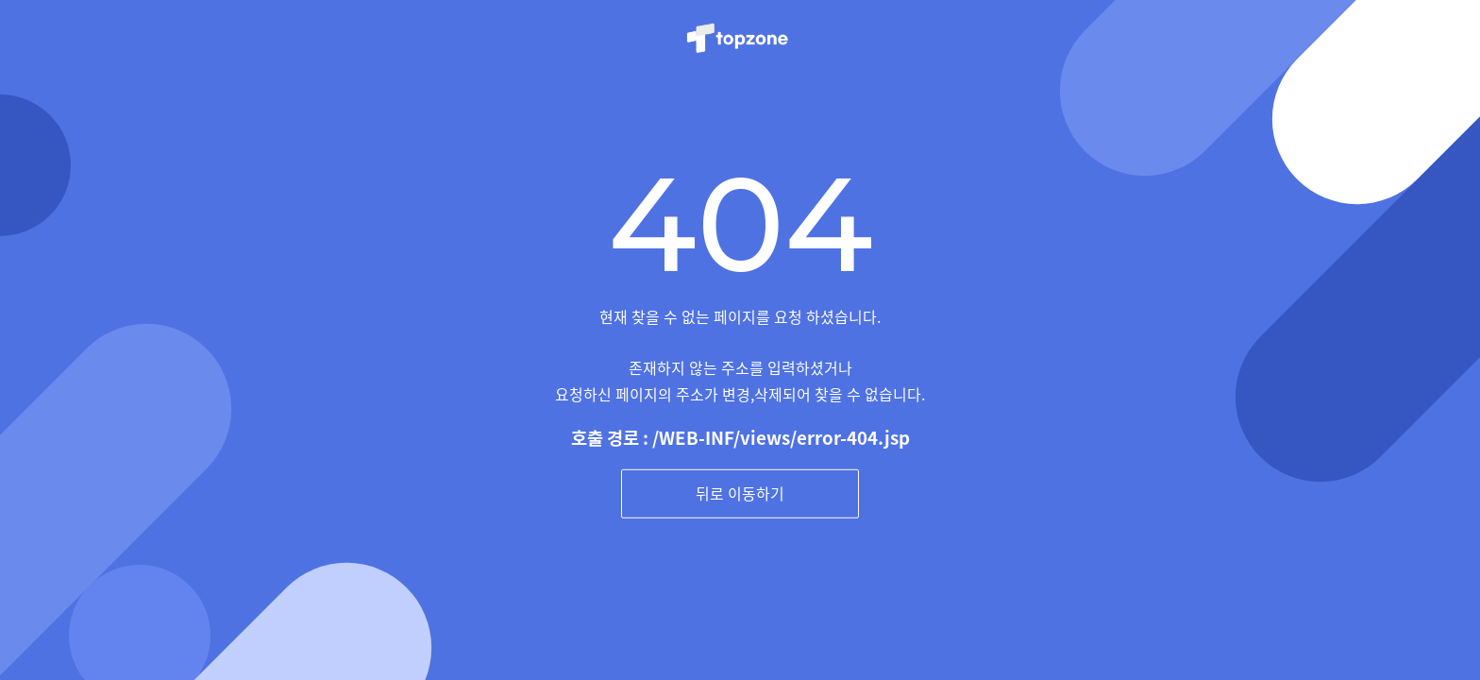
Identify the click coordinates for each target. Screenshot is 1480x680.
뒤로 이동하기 (740, 493)
